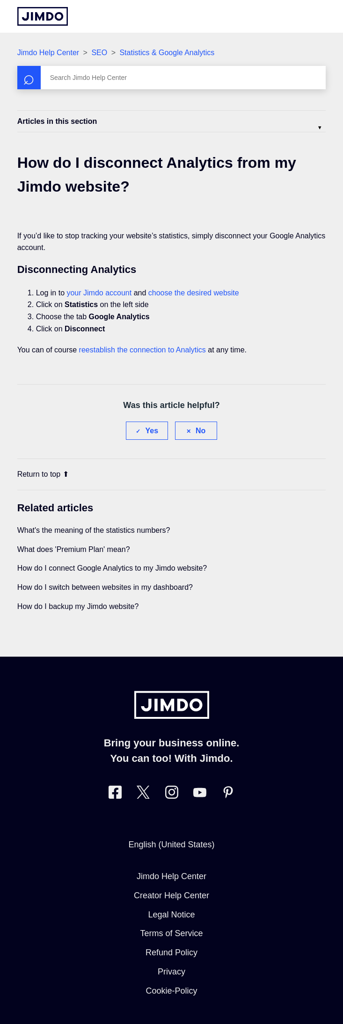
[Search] (171, 77)
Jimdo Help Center (48, 53)
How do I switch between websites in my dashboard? (105, 587)
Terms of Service (171, 933)
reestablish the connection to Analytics (142, 350)
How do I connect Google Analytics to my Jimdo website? (112, 568)
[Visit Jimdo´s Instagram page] (171, 794)
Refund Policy (171, 952)
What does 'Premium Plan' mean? (73, 549)
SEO (99, 53)
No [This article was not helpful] (200, 431)
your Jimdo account (98, 293)
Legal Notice (171, 914)
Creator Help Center (171, 895)
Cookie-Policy (171, 990)
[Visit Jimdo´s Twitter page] (143, 794)
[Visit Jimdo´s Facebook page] (115, 794)
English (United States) (171, 844)
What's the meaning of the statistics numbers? (93, 530)
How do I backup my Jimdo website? (78, 606)
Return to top (43, 474)
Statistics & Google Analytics (166, 53)
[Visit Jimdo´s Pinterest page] (227, 794)
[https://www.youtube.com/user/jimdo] (199, 794)
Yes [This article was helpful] (151, 431)
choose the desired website (193, 293)
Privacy (171, 971)
